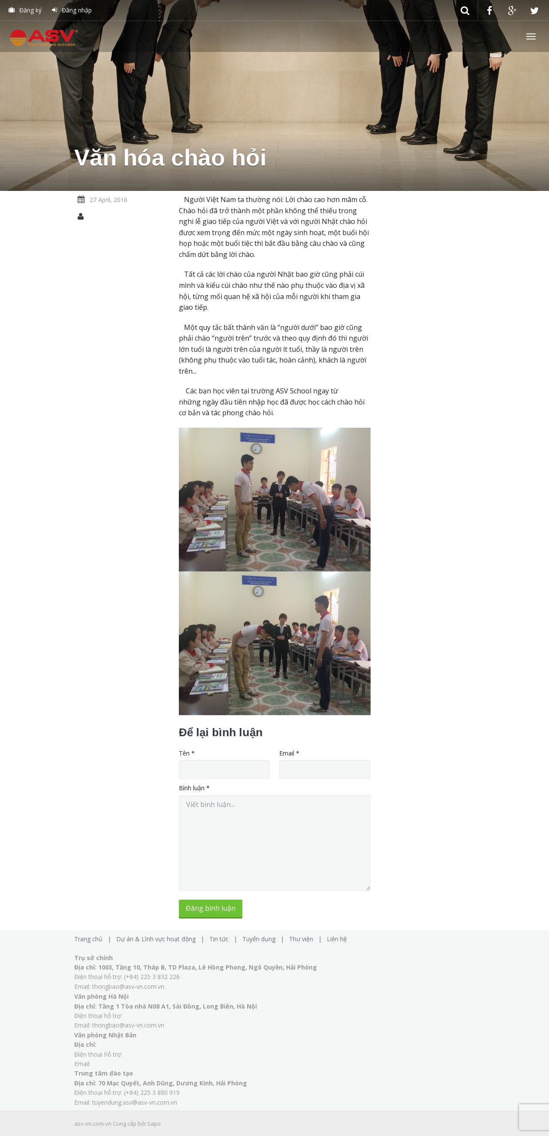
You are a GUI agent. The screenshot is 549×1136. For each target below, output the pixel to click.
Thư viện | (307, 939)
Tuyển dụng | (264, 939)
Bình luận (194, 788)
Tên (187, 753)
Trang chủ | (94, 939)
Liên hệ (337, 939)
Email (289, 753)
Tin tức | (225, 939)
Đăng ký (25, 10)
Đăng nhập (72, 10)
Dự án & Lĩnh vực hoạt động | (162, 939)
